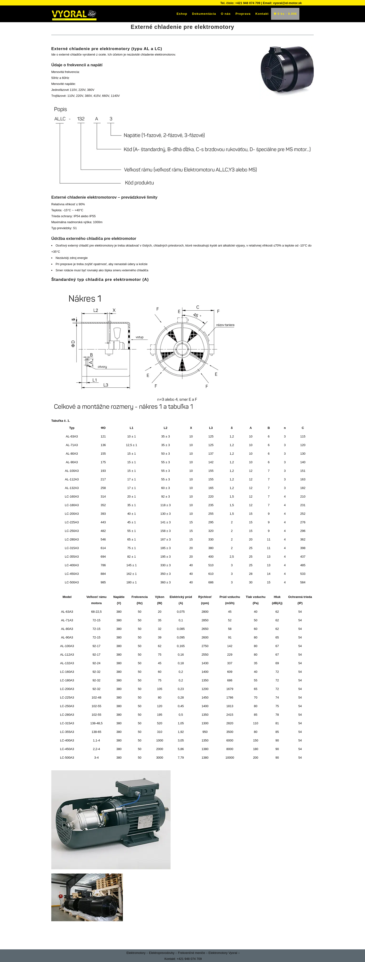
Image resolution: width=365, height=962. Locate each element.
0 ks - (285, 13)
